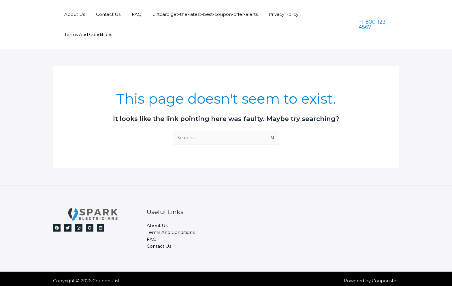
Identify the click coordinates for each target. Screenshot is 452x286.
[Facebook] (57, 207)
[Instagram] (78, 207)
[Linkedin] (100, 207)
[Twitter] (67, 207)
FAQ (133, 14)
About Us (76, 14)
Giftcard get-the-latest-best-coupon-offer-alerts (199, 14)
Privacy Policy (276, 14)
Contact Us (107, 14)
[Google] (89, 207)
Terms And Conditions (323, 14)
